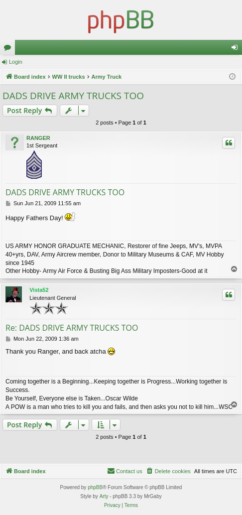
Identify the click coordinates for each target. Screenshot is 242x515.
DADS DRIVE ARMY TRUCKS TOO (73, 95)
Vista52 (38, 290)
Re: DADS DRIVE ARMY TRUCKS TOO (71, 328)
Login (15, 62)
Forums (9, 49)
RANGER (38, 138)
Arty (104, 496)
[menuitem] (168, 471)
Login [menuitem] (237, 49)
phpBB (95, 487)
